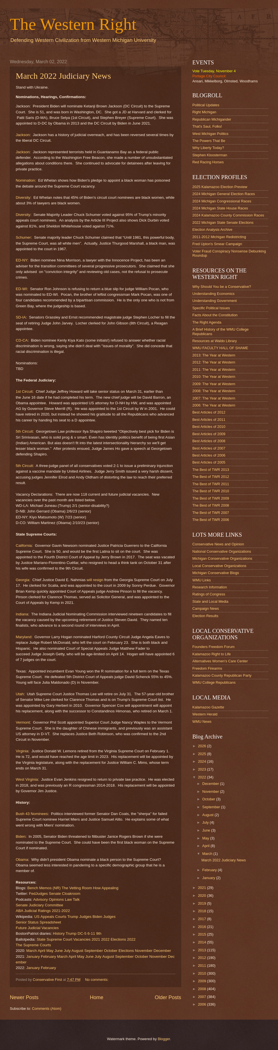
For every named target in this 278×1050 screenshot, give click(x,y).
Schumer (23, 237)
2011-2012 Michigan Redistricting (219, 237)
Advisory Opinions (48, 899)
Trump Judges (79, 916)
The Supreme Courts (33, 945)
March (31, 951)
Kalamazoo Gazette (208, 707)
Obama (22, 859)
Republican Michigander (211, 119)
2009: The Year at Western (213, 384)
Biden (21, 836)
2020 (202, 895)
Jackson (23, 135)
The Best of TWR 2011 (210, 484)
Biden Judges (103, 916)
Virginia (22, 751)
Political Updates (205, 105)
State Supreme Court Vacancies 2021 (68, 939)
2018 (202, 911)
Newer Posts (24, 997)
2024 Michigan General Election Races (223, 194)
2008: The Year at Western (213, 391)
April (41, 951)
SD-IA (21, 317)
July (67, 951)
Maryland (23, 637)
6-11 (91, 933)
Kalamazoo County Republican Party (221, 675)
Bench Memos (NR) (44, 888)
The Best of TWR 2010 (210, 491)
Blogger (164, 1039)
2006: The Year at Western (213, 405)
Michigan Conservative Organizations (222, 558)
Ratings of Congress (208, 594)
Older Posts (168, 997)
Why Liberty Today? (208, 148)
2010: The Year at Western (213, 376)
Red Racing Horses (208, 162)
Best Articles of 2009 (208, 434)
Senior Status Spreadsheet (38, 922)
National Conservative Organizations (221, 551)
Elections (126, 951)
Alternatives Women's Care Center (220, 661)
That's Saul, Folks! (207, 126)
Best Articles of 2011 (208, 419)
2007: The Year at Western (213, 398)
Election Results (205, 616)
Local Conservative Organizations (219, 566)
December (162, 951)
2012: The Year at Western (213, 362)
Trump (71, 933)
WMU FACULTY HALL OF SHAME (220, 348)
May (50, 951)
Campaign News (205, 608)
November (143, 951)
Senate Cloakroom (64, 893)
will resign (94, 580)
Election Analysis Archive (212, 229)
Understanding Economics (213, 294)
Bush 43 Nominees (32, 814)
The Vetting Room (77, 888)
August (77, 951)
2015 (202, 934)
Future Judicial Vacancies (37, 928)
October (110, 951)
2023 (202, 769)
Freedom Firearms (207, 668)
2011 (202, 965)
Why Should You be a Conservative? (221, 286)
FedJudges (38, 893)
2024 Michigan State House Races (220, 208)
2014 (202, 942)
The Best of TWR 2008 (210, 505)
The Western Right (73, 24)
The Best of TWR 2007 (210, 513)
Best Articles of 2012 (208, 412)
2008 (202, 989)
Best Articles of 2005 (208, 462)
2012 (202, 958)
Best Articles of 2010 (208, 426)
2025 (202, 754)
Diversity (23, 197)
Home (96, 997)
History (59, 933)
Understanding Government (214, 301)
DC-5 (82, 933)
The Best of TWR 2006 (210, 520)
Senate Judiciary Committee (39, 905)
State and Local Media (210, 601)
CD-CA (22, 340)
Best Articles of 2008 (208, 441)
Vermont (23, 722)
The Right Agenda (206, 322)
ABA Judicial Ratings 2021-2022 (43, 911)
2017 (202, 919)
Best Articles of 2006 (208, 455)
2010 (202, 973)
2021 (202, 888)
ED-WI (21, 289)
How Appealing (105, 888)
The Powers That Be (208, 141)
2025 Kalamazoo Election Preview (219, 187)
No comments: (97, 979)
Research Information (209, 587)
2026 (202, 746)
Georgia (22, 580)
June (58, 951)
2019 (202, 903)
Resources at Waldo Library (214, 341)
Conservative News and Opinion (218, 544)
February (48, 956)
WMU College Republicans (214, 682)
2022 (105, 939)
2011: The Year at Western (213, 369)
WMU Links (201, 580)
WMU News (201, 721)
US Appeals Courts (50, 916)
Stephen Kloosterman (209, 155)
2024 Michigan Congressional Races (221, 201)
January (33, 956)
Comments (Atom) (46, 1008)
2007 (202, 997)
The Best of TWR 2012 (210, 477)
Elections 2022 (123, 939)
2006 (202, 1004)
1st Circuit (24, 391)
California (24, 545)
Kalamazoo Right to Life (211, 654)
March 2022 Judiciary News (63, 75)
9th (98, 933)
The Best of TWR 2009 (210, 498)
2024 (202, 761)
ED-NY (21, 260)
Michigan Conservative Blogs (215, 573)
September (93, 951)
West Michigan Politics (210, 134)
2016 (202, 927)
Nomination (25, 180)
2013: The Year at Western (213, 355)
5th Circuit (24, 431)
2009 (202, 981)
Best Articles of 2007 (208, 448)
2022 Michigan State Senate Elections (223, 222)
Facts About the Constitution (215, 315)
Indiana (22, 614)
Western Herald (204, 714)
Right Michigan (204, 112)
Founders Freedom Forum (213, 647)
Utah (20, 694)
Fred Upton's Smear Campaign (217, 244)
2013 (202, 950)
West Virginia (27, 779)
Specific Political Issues (211, 308)
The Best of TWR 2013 (210, 470)
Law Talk (72, 899)
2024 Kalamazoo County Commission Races (228, 215)
